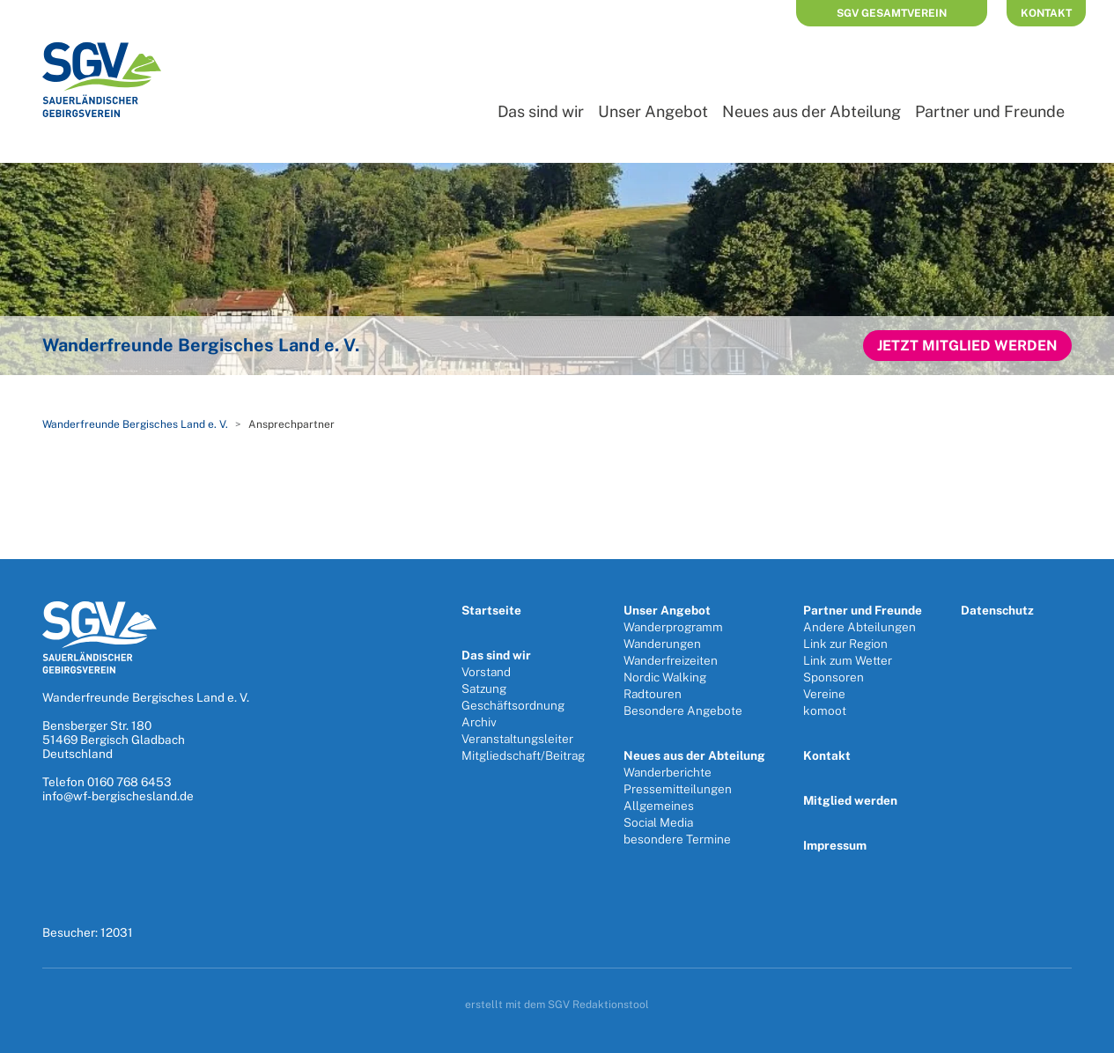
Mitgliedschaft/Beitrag (523, 755)
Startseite (491, 610)
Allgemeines (658, 806)
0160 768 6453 (129, 782)
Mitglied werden (850, 800)
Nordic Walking (664, 677)
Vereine (824, 694)
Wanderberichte (667, 772)
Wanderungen (662, 644)
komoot (824, 710)
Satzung (483, 688)
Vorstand (486, 672)
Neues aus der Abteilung (811, 111)
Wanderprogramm (673, 627)
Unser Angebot (653, 111)
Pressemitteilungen (677, 789)
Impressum (835, 845)
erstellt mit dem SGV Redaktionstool (557, 1004)
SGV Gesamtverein (892, 13)
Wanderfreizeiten (670, 660)
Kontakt (1046, 13)
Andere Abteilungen (859, 627)
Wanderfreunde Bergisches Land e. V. (135, 424)
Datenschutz (997, 610)
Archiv (479, 722)
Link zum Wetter (847, 660)
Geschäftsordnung (512, 705)
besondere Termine (677, 839)
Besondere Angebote (682, 710)
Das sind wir (541, 111)
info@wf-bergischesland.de (118, 796)
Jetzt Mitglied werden (967, 345)
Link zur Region (845, 644)
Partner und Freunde (990, 111)
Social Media (658, 822)
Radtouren (652, 694)
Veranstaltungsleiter (517, 739)
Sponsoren (833, 677)
